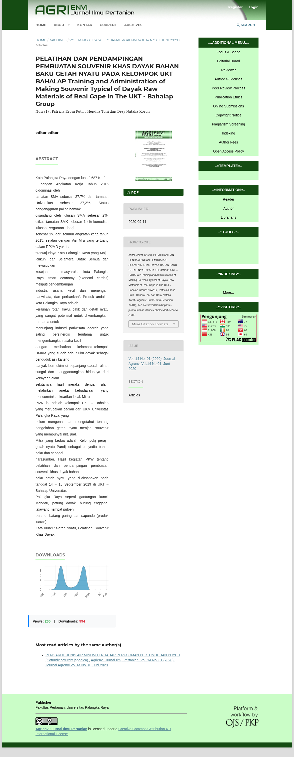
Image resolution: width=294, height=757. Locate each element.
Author (228, 208)
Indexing (228, 133)
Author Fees (228, 142)
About (60, 25)
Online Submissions (228, 106)
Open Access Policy (228, 151)
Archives (133, 25)
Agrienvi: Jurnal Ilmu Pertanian (61, 729)
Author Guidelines (228, 79)
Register (235, 7)
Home (41, 25)
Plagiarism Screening (228, 124)
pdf (134, 192)
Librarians (228, 217)
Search (246, 25)
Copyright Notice (229, 115)
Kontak (84, 25)
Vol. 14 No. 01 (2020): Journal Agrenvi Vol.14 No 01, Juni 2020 (124, 40)
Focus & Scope (228, 52)
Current (108, 25)
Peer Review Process (228, 88)
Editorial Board (228, 61)
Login (253, 7)
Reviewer (228, 70)
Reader (228, 199)
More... (228, 292)
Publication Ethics (228, 97)
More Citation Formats (150, 324)
